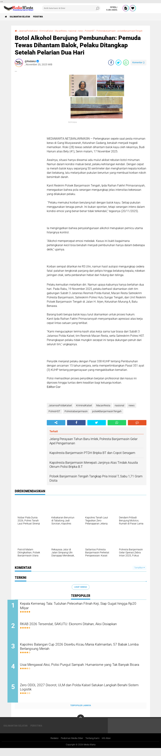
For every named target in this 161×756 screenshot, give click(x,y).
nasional (81, 30)
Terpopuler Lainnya (80, 713)
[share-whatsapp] (126, 65)
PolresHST (101, 30)
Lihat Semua (80, 590)
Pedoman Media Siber (71, 746)
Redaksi (52, 746)
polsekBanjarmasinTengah (29, 33)
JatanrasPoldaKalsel (30, 30)
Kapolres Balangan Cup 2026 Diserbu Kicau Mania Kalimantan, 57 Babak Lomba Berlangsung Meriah (82, 652)
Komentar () (138, 65)
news (91, 30)
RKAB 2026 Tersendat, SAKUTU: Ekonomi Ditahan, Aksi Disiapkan (82, 628)
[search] (71, 8)
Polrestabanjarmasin (120, 30)
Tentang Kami (93, 746)
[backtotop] (80, 725)
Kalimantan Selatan (24, 16)
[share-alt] (56, 425)
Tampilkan (139, 571)
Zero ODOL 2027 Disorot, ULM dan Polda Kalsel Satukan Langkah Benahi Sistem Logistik (82, 695)
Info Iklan (108, 746)
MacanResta (68, 30)
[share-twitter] (118, 65)
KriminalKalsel (51, 30)
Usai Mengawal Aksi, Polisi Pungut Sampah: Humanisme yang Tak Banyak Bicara (83, 674)
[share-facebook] (111, 65)
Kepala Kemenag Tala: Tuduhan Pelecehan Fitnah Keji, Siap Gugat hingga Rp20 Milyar (83, 609)
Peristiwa (46, 16)
